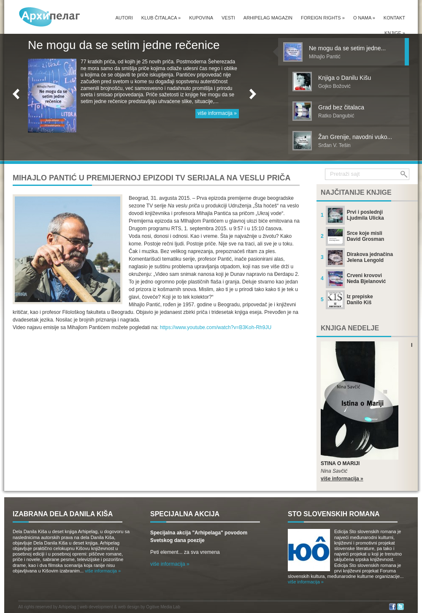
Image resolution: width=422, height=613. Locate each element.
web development (96, 607)
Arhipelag (67, 607)
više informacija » (217, 113)
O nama (364, 17)
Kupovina (201, 17)
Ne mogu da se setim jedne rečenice (123, 45)
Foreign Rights (323, 17)
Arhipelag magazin (267, 17)
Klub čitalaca (161, 17)
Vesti (228, 17)
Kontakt (394, 17)
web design (129, 607)
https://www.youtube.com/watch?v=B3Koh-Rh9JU (215, 327)
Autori (124, 17)
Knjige (394, 32)
